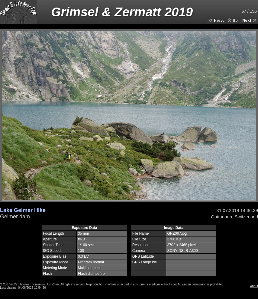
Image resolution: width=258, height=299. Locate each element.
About (254, 286)
